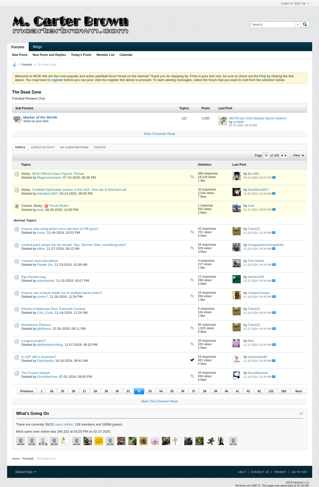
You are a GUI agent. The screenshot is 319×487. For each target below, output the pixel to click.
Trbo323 (254, 229)
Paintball (26, 64)
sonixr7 (42, 297)
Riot (251, 341)
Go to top (299, 472)
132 (271, 391)
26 (73, 391)
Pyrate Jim (45, 264)
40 (226, 391)
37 (193, 391)
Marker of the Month (40, 117)
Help (242, 472)
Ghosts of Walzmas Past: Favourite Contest (53, 309)
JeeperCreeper (259, 293)
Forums (17, 47)
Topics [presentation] (20, 147)
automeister (45, 280)
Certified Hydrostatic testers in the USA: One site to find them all (79, 190)
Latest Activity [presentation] (43, 147)
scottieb (238, 122)
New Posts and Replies (49, 55)
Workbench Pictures (36, 325)
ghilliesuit (44, 329)
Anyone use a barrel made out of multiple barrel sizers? (61, 293)
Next (298, 391)
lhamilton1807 (47, 193)
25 (62, 391)
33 (149, 391)
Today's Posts (81, 55)
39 (215, 391)
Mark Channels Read (159, 134)
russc (41, 232)
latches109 (256, 277)
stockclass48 (257, 357)
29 (106, 391)
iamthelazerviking (50, 345)
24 (51, 391)
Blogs (37, 47)
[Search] (275, 24)
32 (139, 391)
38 (204, 391)
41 (237, 391)
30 (117, 391)
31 (128, 391)
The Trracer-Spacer (35, 373)
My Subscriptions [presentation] (74, 147)
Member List (106, 55)
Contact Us (260, 472)
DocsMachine (47, 377)
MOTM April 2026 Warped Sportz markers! (257, 118)
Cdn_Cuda (45, 313)
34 (160, 391)
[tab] (20, 147)
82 (259, 391)
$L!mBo (253, 174)
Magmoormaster (49, 177)
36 (182, 391)
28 (95, 391)
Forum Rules (58, 206)
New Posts (20, 55)
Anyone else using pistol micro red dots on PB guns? (60, 229)
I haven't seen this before (39, 261)
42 (248, 391)
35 (171, 391)
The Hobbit (256, 261)
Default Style (26, 472)
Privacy (280, 472)
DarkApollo (45, 361)
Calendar (125, 55)
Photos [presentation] (100, 147)
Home (16, 458)
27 (84, 391)
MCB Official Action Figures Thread (58, 174)
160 (283, 391)
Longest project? (33, 341)
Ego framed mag (33, 277)
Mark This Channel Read (159, 401)
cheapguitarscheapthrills (265, 245)
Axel (40, 210)
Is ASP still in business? (38, 357)
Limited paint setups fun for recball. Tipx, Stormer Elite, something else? (73, 245)
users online (64, 424)
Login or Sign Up (295, 3)
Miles (41, 248)
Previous (26, 391)
